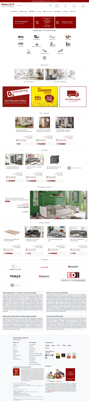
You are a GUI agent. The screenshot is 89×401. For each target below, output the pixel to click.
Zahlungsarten (32, 344)
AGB (14, 348)
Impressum (15, 350)
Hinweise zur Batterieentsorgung (35, 353)
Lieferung (31, 346)
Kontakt (14, 344)
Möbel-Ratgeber (32, 359)
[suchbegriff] (32, 5)
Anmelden (15, 346)
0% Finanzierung (57, 11)
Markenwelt (65, 11)
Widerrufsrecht (32, 357)
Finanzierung (31, 351)
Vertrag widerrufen (16, 359)
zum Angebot (25, 211)
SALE (39, 11)
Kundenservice (32, 348)
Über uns (15, 357)
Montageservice (32, 350)
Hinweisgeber (32, 360)
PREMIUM (32, 11)
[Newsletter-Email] (56, 380)
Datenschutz (15, 351)
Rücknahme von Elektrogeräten (35, 355)
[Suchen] (50, 5)
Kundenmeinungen (17, 355)
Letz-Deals (73, 11)
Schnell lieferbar (48, 11)
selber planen (23, 11)
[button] (65, 5)
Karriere (14, 353)
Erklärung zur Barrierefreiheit (35, 364)
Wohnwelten (14, 11)
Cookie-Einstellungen (33, 362)
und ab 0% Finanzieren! (44, 1)
